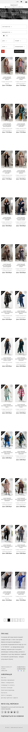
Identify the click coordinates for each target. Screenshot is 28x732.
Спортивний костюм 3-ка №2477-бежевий (7, 499)
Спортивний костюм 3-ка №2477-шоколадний (21, 499)
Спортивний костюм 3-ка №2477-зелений (21, 453)
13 (18, 620)
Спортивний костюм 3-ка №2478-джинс (21, 312)
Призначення (19, 46)
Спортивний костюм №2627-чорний (6, 172)
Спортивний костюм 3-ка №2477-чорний (7, 546)
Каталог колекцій (6, 687)
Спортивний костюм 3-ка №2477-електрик (7, 453)
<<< (6, 620)
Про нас (3, 677)
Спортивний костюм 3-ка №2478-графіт (21, 406)
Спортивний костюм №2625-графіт (21, 265)
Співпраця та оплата (7, 685)
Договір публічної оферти (9, 697)
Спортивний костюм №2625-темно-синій (21, 219)
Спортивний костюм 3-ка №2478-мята (7, 406)
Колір (4, 46)
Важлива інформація (7, 680)
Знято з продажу (6, 695)
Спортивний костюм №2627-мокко (6, 78)
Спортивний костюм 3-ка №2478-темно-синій (7, 359)
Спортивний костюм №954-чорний (7, 593)
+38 (21, 667)
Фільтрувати (19, 51)
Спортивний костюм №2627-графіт (21, 78)
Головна (4, 17)
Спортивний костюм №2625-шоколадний (6, 265)
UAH (17, 1)
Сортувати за (7, 26)
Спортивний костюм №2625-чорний (6, 219)
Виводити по (7, 32)
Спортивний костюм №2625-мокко (21, 172)
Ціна (4, 40)
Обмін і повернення (7, 682)
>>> (22, 620)
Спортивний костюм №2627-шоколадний (6, 125)
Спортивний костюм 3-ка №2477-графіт (21, 546)
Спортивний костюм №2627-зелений (21, 125)
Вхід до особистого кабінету (14, 7)
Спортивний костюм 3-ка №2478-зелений (21, 359)
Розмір (18, 40)
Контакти (4, 692)
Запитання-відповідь (7, 690)
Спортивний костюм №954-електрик (21, 593)
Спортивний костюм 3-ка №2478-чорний (7, 312)
